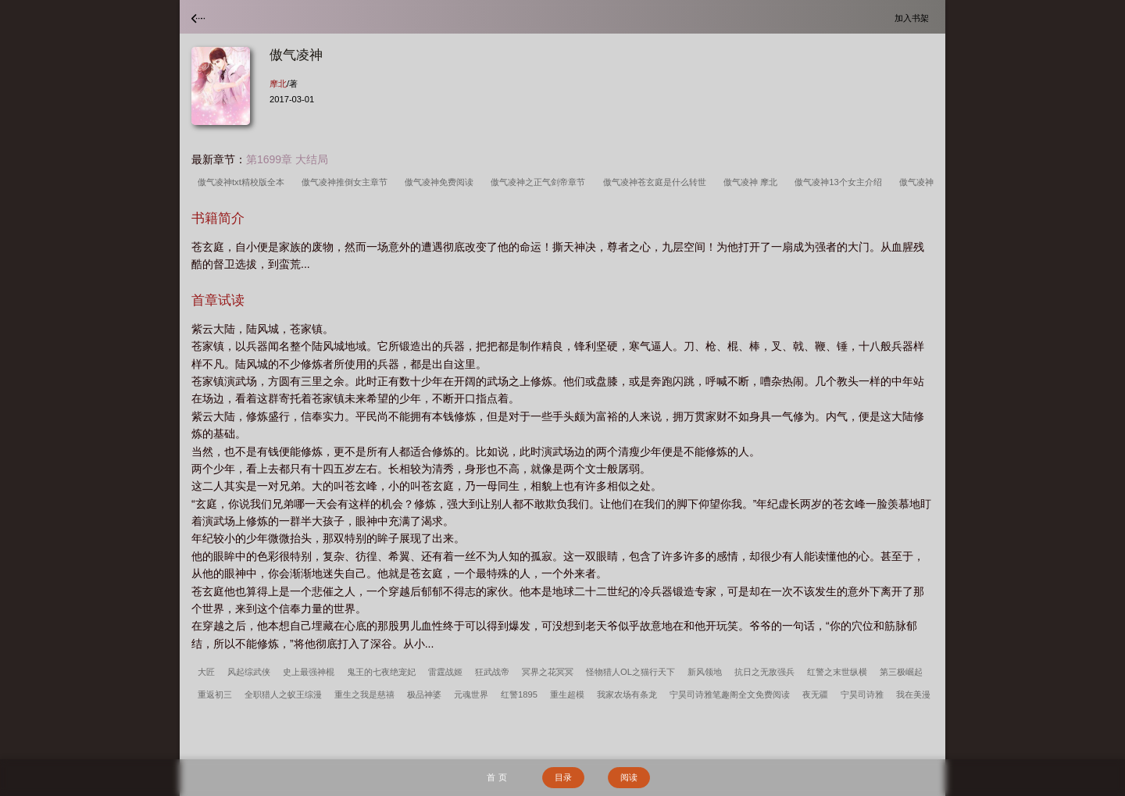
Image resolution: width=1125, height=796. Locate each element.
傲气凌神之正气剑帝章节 (540, 182)
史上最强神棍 (308, 671)
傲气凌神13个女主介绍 (841, 182)
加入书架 (914, 17)
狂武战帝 (492, 671)
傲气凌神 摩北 (752, 182)
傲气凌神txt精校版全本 (243, 182)
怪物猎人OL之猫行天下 (630, 671)
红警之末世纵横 (837, 671)
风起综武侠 (248, 671)
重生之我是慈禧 (364, 694)
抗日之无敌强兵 (764, 671)
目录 (563, 777)
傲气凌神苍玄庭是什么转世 (657, 182)
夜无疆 (815, 694)
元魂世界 (471, 694)
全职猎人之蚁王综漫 (283, 694)
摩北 (278, 83)
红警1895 (519, 694)
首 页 (496, 777)
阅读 (629, 777)
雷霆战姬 (445, 671)
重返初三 (215, 694)
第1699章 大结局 (287, 159)
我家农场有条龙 (627, 694)
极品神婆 (424, 694)
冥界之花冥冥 (547, 671)
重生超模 (567, 694)
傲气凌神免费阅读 (441, 182)
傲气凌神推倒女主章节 (347, 182)
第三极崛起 (901, 671)
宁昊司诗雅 (862, 694)
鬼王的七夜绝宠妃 (381, 671)
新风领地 (705, 671)
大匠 (206, 671)
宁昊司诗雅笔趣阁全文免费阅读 (730, 694)
